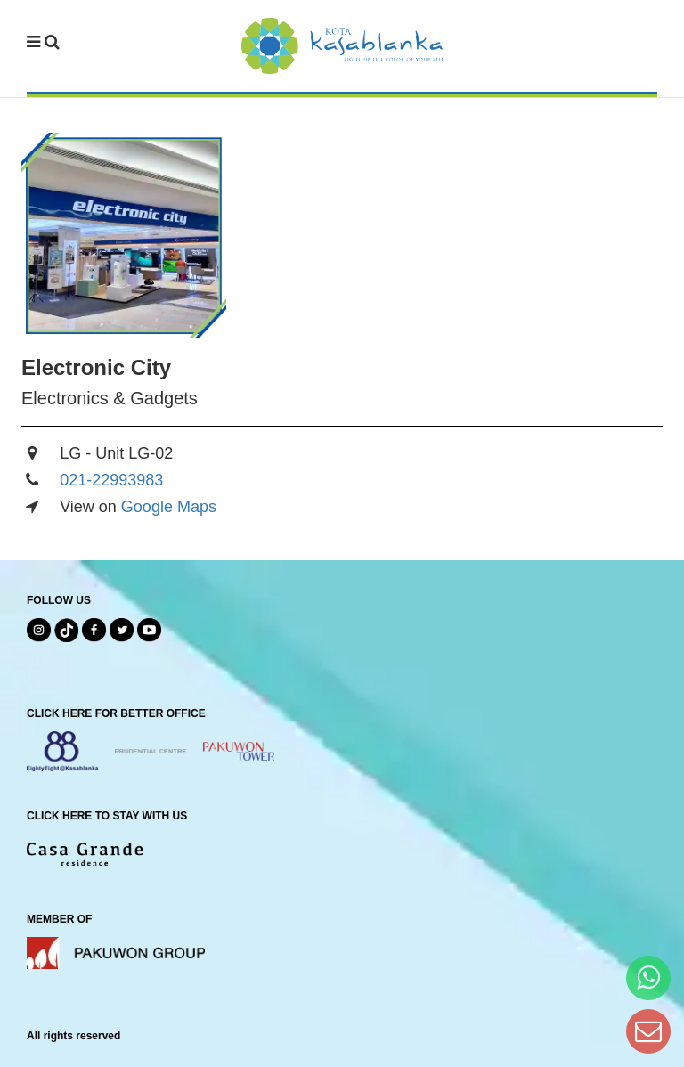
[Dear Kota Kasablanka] (648, 1031)
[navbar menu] (43, 42)
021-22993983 (111, 480)
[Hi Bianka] (648, 977)
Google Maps (168, 507)
